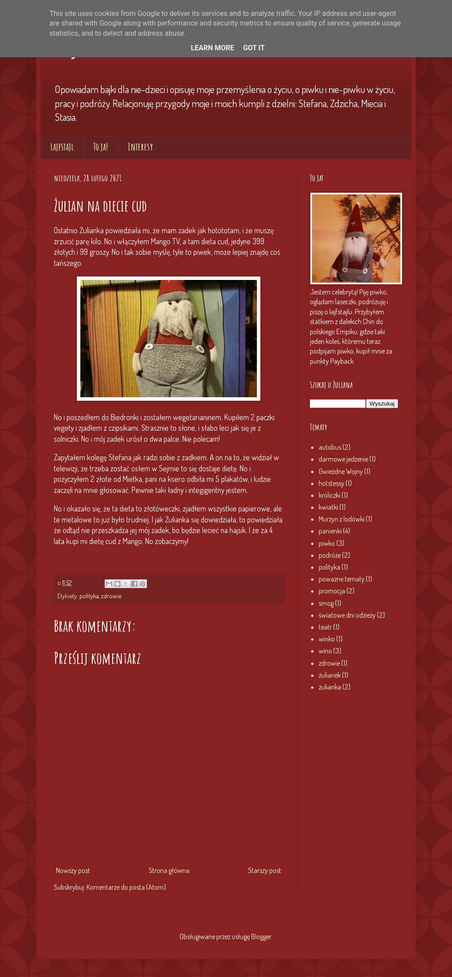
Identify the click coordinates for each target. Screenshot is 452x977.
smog (326, 603)
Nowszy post (73, 870)
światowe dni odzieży (347, 615)
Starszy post (264, 870)
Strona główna (169, 870)
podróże (330, 555)
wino (325, 650)
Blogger (261, 936)
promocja (332, 590)
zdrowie (111, 596)
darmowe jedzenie (343, 459)
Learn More (212, 48)
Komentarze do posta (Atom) (126, 887)
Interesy (140, 147)
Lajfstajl (62, 147)
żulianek (330, 675)
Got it (253, 48)
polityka (89, 596)
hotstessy (331, 483)
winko (327, 638)
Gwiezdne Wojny (341, 471)
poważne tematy (342, 578)
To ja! (101, 147)
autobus (330, 447)
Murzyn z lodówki (342, 519)
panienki (330, 530)
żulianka (330, 686)
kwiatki (328, 507)
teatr (325, 627)
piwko (327, 543)
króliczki (329, 495)
